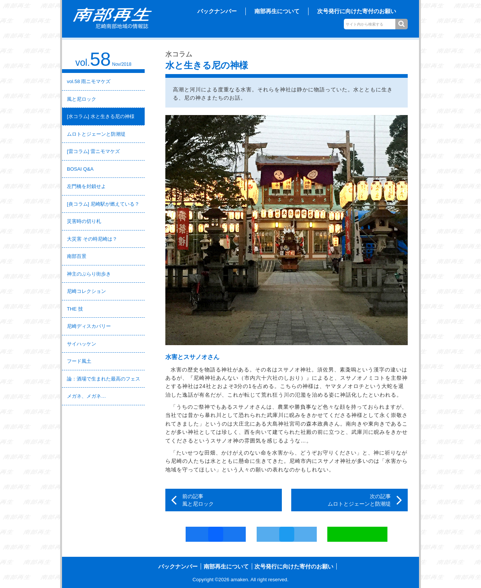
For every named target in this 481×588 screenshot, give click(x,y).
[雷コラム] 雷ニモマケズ (93, 151)
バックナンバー (217, 11)
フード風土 (79, 361)
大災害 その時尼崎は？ (92, 239)
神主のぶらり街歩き (89, 274)
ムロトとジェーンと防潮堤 (96, 134)
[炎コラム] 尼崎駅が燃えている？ (103, 204)
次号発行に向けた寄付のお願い (356, 11)
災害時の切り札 (84, 221)
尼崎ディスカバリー (89, 326)
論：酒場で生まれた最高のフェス (103, 379)
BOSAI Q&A (80, 169)
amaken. (240, 579)
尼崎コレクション (86, 291)
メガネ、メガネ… (86, 396)
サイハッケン (81, 344)
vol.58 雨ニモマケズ (88, 81)
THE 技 (75, 309)
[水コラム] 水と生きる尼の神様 (101, 116)
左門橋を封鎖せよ (86, 186)
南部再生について (276, 11)
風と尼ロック (81, 99)
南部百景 (76, 256)
